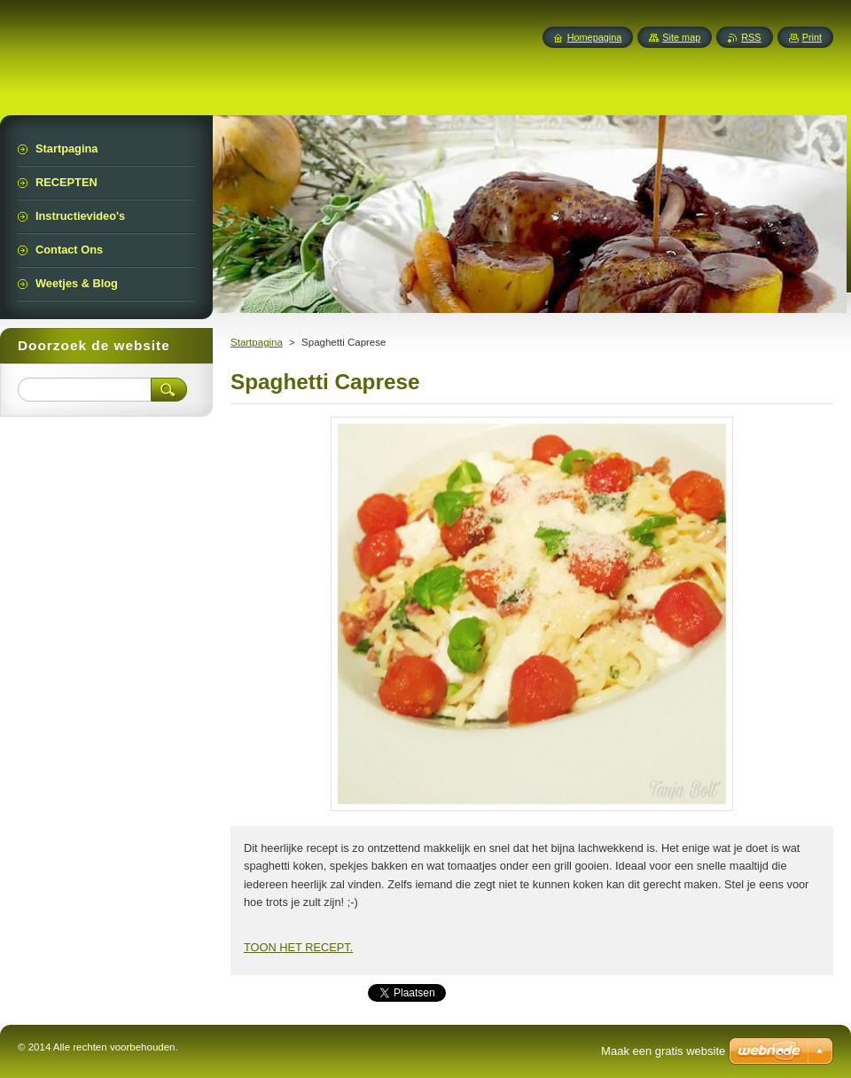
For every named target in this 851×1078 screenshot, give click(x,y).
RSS (751, 37)
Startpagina (256, 342)
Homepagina (594, 37)
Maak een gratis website (663, 1051)
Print (812, 37)
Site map (681, 37)
